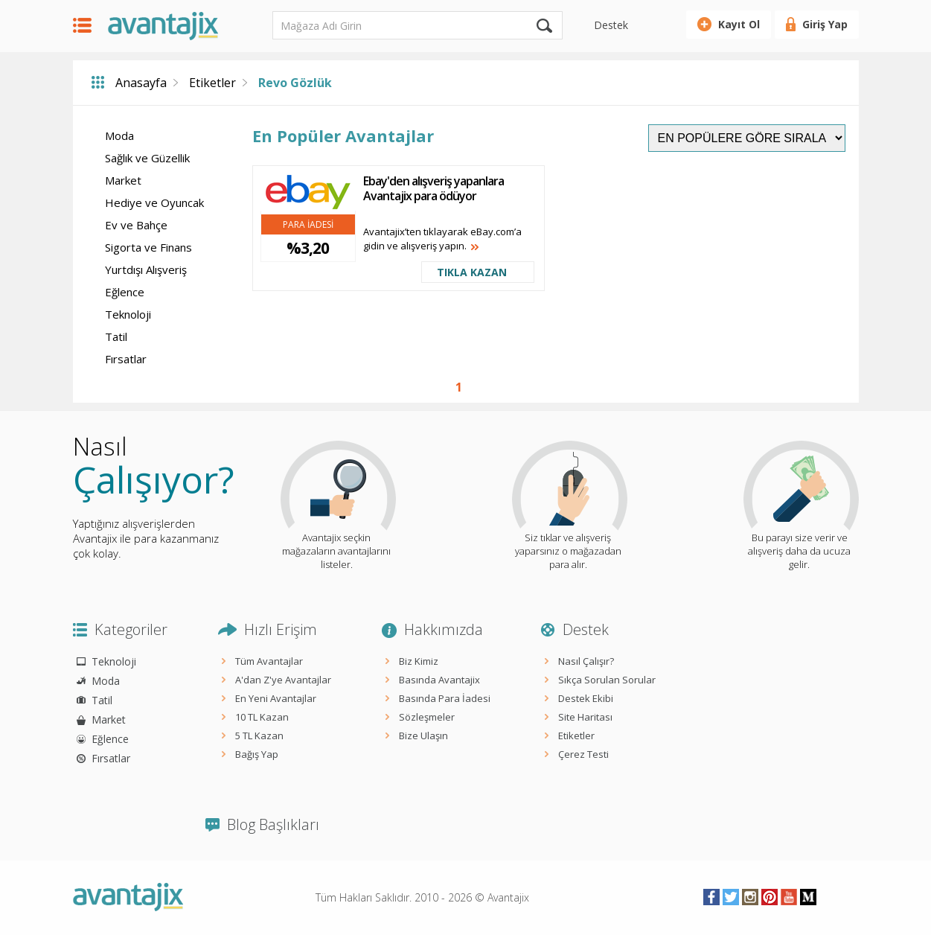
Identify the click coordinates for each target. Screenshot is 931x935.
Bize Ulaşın (423, 735)
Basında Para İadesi (444, 698)
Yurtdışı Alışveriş (146, 269)
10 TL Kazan (262, 717)
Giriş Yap (825, 24)
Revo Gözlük (295, 82)
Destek (611, 25)
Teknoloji (128, 314)
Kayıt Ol (739, 24)
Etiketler (212, 82)
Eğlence (124, 291)
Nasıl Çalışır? (586, 661)
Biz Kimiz (418, 661)
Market (123, 180)
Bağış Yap (256, 754)
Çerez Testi (583, 754)
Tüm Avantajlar (269, 661)
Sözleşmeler (427, 717)
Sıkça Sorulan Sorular (607, 679)
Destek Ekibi (585, 698)
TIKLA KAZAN (472, 272)
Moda (119, 135)
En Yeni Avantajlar (275, 698)
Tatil (116, 336)
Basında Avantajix (439, 679)
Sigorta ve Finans (148, 247)
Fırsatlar (126, 358)
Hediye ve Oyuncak (154, 202)
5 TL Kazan (259, 735)
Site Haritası (585, 717)
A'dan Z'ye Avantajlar (283, 679)
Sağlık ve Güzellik (147, 157)
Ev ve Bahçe (136, 224)
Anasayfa (141, 82)
